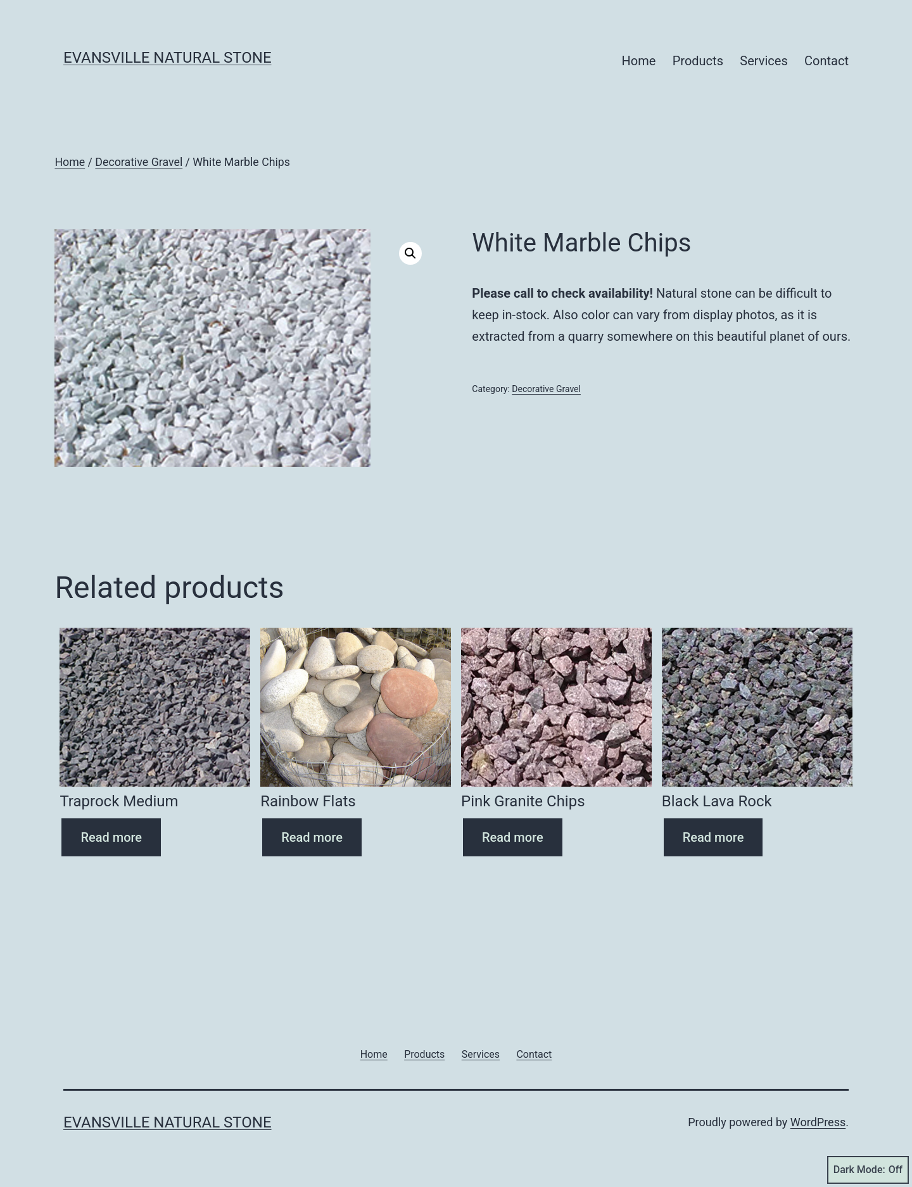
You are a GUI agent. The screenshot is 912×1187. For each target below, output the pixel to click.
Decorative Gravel (138, 162)
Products (698, 60)
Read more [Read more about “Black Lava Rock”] (713, 837)
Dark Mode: (867, 1169)
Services (763, 60)
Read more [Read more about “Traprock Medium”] (111, 837)
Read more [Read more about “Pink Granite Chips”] (512, 837)
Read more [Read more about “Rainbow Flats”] (312, 837)
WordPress (818, 1122)
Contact (826, 60)
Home (639, 60)
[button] (410, 253)
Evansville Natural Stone (167, 58)
